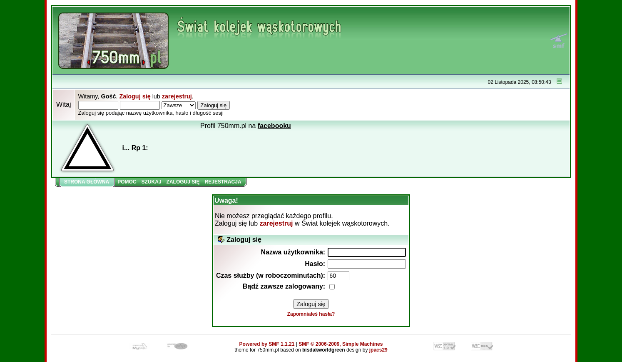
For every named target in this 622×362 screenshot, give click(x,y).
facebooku (274, 125)
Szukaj (152, 182)
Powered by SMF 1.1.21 (267, 344)
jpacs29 (378, 350)
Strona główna (86, 182)
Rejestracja (223, 182)
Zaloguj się (134, 96)
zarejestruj (177, 96)
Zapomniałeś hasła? (311, 314)
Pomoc (126, 182)
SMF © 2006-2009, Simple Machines (341, 344)
